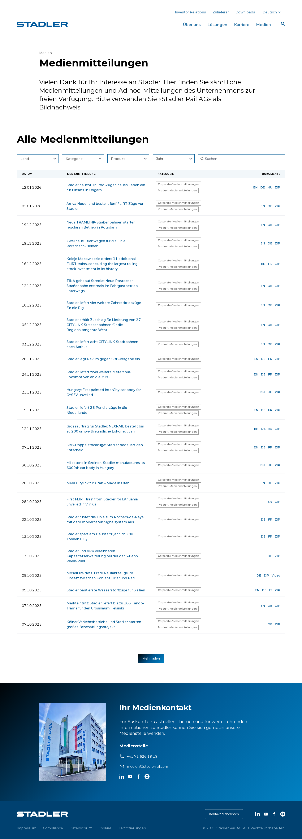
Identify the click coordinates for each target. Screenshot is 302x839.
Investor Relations (190, 12)
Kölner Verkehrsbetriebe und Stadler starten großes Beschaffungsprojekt (103, 624)
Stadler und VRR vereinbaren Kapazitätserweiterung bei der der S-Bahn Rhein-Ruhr (102, 556)
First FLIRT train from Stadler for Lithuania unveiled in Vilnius (102, 501)
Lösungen (217, 24)
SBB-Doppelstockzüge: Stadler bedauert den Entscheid (104, 447)
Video (276, 575)
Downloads (245, 12)
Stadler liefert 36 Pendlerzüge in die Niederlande (96, 410)
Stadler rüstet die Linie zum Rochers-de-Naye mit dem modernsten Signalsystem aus (105, 519)
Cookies (105, 828)
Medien (263, 24)
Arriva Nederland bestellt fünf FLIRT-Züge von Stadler (105, 206)
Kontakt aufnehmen (224, 814)
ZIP (277, 187)
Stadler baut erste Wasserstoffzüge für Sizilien (105, 590)
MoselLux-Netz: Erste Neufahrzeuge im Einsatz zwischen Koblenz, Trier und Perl (100, 575)
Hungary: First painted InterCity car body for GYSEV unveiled (103, 392)
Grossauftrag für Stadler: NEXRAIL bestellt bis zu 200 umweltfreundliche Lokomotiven (105, 428)
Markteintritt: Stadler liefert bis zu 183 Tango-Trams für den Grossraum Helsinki (105, 605)
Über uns (192, 24)
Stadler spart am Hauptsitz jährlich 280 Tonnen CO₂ (99, 536)
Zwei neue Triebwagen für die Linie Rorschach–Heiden (95, 243)
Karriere (241, 24)
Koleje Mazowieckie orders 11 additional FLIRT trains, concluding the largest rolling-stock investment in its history (102, 264)
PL (270, 264)
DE (262, 187)
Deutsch (272, 12)
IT (270, 590)
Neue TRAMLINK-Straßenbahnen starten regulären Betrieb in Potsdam (100, 224)
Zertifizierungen (132, 828)
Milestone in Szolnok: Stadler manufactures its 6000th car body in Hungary (105, 465)
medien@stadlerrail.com (147, 766)
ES (270, 429)
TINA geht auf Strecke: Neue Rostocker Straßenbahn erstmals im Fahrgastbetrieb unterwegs (102, 286)
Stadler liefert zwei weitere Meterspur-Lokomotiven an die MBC (98, 374)
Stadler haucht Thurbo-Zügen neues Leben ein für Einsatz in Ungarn (105, 187)
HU (269, 187)
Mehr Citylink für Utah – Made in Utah (97, 483)
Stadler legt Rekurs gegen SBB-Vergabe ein (103, 359)
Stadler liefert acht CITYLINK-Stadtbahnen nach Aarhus (102, 344)
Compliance (53, 828)
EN (255, 187)
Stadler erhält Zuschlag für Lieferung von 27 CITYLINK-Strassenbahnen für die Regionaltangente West (103, 325)
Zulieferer (221, 12)
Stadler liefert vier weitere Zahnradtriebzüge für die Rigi (103, 305)
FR (270, 359)
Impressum (26, 828)
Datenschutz (81, 828)
